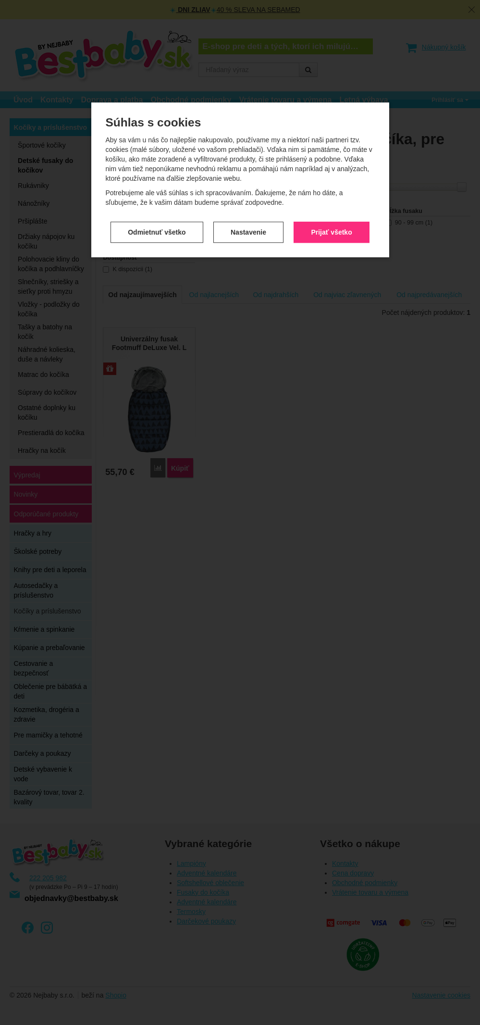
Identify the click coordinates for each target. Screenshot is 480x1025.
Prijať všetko (331, 210)
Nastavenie (248, 210)
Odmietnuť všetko (156, 210)
